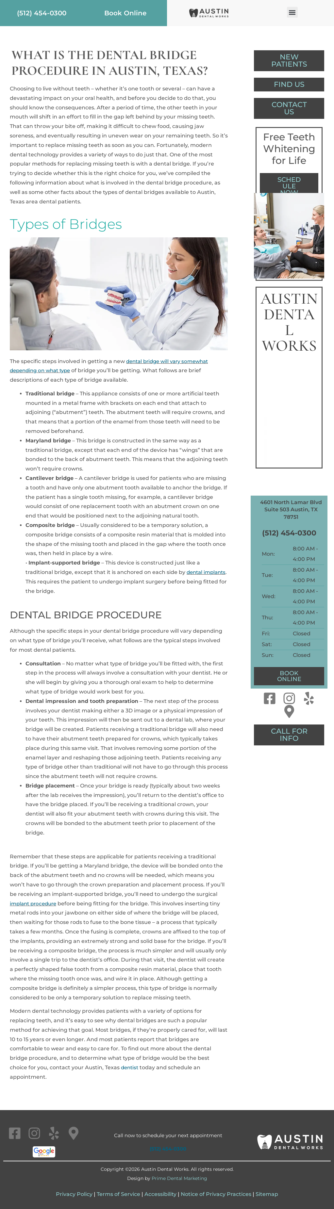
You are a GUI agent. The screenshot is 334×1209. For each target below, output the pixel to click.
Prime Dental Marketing (179, 1178)
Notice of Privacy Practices (216, 1194)
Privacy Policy (74, 1194)
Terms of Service (118, 1194)
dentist (130, 1067)
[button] (292, 12)
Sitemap (267, 1194)
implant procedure (35, 903)
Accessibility (160, 1194)
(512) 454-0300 (289, 537)
